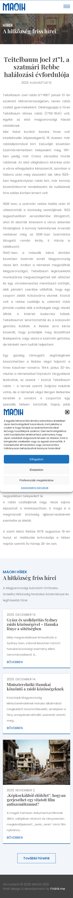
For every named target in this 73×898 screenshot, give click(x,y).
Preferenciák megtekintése (36, 480)
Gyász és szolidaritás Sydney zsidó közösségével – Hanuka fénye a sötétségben (32, 624)
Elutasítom (36, 469)
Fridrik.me (57, 889)
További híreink (36, 858)
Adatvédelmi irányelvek (34, 487)
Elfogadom (36, 459)
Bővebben (15, 662)
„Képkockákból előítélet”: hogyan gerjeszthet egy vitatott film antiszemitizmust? (36, 800)
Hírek (8, 25)
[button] (67, 412)
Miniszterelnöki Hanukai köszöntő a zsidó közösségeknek (35, 686)
